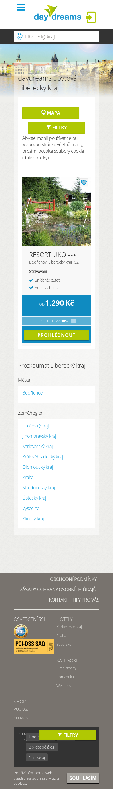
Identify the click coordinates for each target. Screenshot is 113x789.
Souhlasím (83, 778)
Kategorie (68, 660)
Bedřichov (32, 392)
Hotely (64, 619)
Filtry (56, 127)
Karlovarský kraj (37, 446)
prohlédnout (56, 335)
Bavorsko (64, 644)
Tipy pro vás (85, 600)
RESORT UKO (47, 254)
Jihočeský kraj (35, 425)
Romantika (65, 676)
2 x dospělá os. (42, 747)
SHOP (19, 701)
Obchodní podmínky (73, 579)
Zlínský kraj (33, 518)
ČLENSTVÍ (21, 718)
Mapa (50, 113)
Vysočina (30, 508)
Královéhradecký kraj (42, 456)
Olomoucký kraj (37, 467)
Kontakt (58, 600)
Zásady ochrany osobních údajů (58, 589)
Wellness (63, 685)
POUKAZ (21, 709)
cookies (20, 783)
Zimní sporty (66, 667)
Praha (27, 477)
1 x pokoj (37, 757)
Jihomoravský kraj (39, 436)
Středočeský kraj (38, 487)
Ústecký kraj (34, 498)
